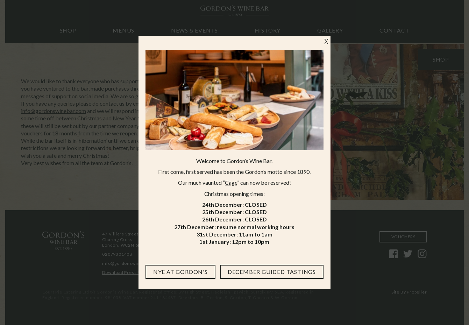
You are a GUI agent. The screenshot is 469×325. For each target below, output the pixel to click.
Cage (231, 182)
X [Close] (326, 42)
